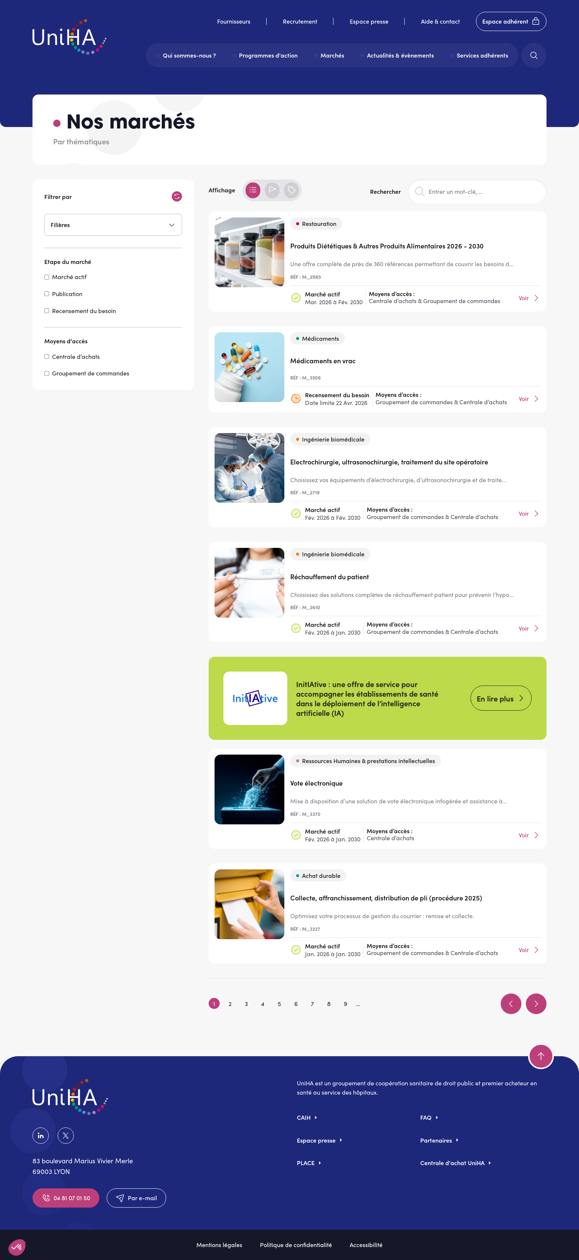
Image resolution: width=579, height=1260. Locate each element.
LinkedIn (40, 1135)
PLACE (306, 1162)
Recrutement (300, 21)
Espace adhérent (511, 21)
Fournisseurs (233, 21)
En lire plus (495, 698)
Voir (530, 297)
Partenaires (436, 1140)
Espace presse (369, 21)
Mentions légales (219, 1244)
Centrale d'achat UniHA (452, 1162)
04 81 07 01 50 (66, 1198)
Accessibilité (366, 1244)
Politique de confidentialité (296, 1244)
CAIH (304, 1117)
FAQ (426, 1117)
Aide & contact (440, 21)
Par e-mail (136, 1198)
